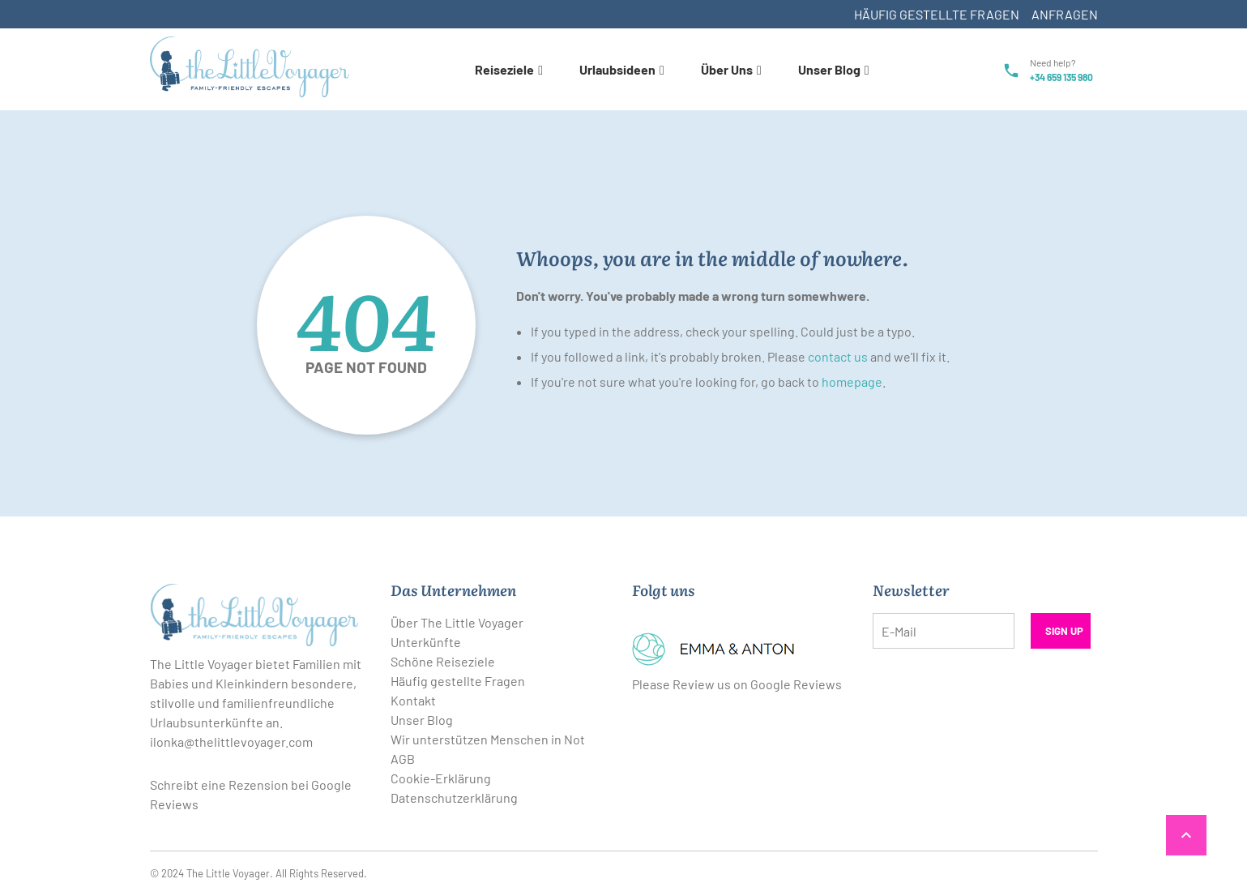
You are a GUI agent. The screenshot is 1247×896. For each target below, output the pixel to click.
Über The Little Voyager (457, 622)
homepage (852, 381)
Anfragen (1064, 14)
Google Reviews (796, 684)
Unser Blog (422, 719)
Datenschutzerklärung (454, 797)
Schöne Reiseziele (443, 661)
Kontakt (413, 700)
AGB (403, 758)
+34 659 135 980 (1061, 77)
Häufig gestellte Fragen (936, 14)
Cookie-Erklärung (441, 778)
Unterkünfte (426, 641)
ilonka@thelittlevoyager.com (231, 741)
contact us (838, 356)
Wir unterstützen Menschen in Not (488, 739)
